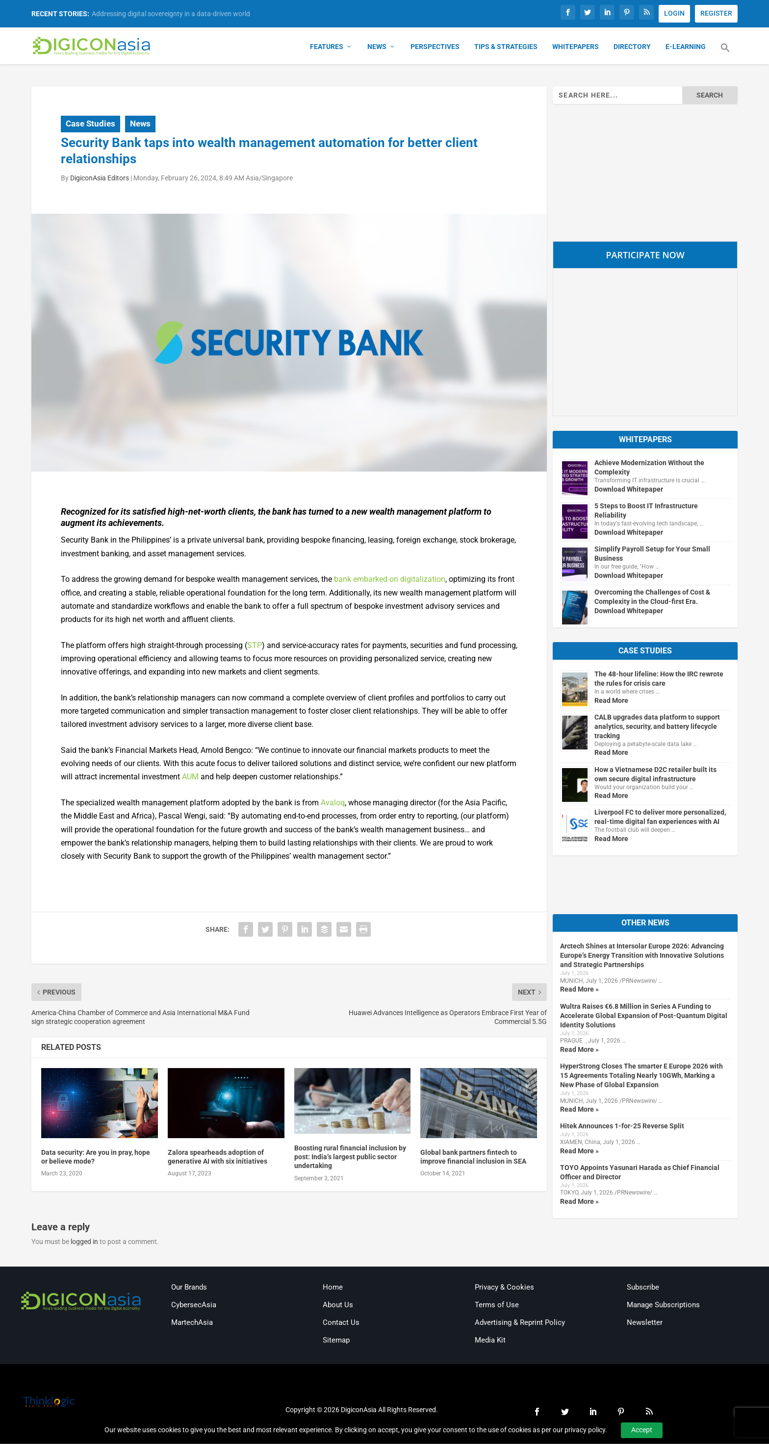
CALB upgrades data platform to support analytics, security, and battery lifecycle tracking (657, 727)
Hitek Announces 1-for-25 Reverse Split (622, 1126)
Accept (641, 1430)
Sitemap (336, 1340)
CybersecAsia (193, 1305)
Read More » (579, 990)
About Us (338, 1305)
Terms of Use (497, 1305)
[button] (725, 54)
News (376, 47)
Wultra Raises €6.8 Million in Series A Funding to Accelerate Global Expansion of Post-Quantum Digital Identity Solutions (643, 1016)
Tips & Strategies (506, 47)
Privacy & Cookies (504, 1287)
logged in (84, 1242)
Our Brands (189, 1287)
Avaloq (333, 803)
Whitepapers (575, 47)
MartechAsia (192, 1323)
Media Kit (490, 1340)
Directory (632, 47)
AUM (190, 777)
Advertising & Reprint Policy (520, 1323)
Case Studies (90, 124)
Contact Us (341, 1323)
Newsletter (645, 1323)
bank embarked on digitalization (389, 579)
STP (254, 645)
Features (326, 47)
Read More (611, 701)
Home (333, 1287)
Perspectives (435, 47)
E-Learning (686, 47)
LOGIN (674, 13)
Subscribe (643, 1287)
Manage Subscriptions (663, 1305)
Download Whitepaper (628, 490)
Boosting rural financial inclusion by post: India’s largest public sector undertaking (350, 1157)
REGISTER (716, 13)
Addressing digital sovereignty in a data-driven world (171, 14)
